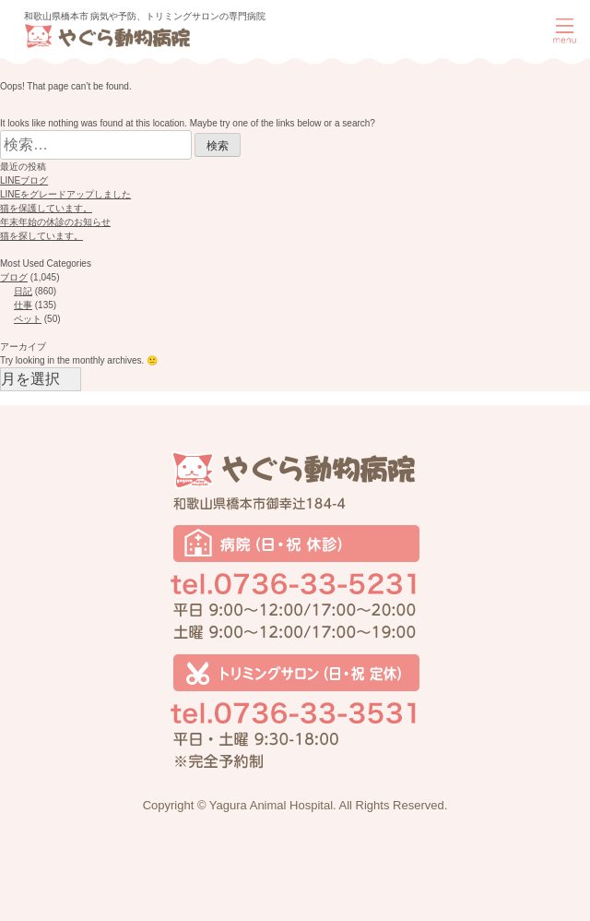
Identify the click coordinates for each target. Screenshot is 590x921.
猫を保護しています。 (46, 208)
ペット (27, 319)
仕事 (23, 305)
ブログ (14, 277)
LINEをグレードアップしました (65, 194)
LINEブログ (24, 180)
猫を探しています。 (41, 236)
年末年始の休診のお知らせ (55, 222)
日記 (23, 291)
